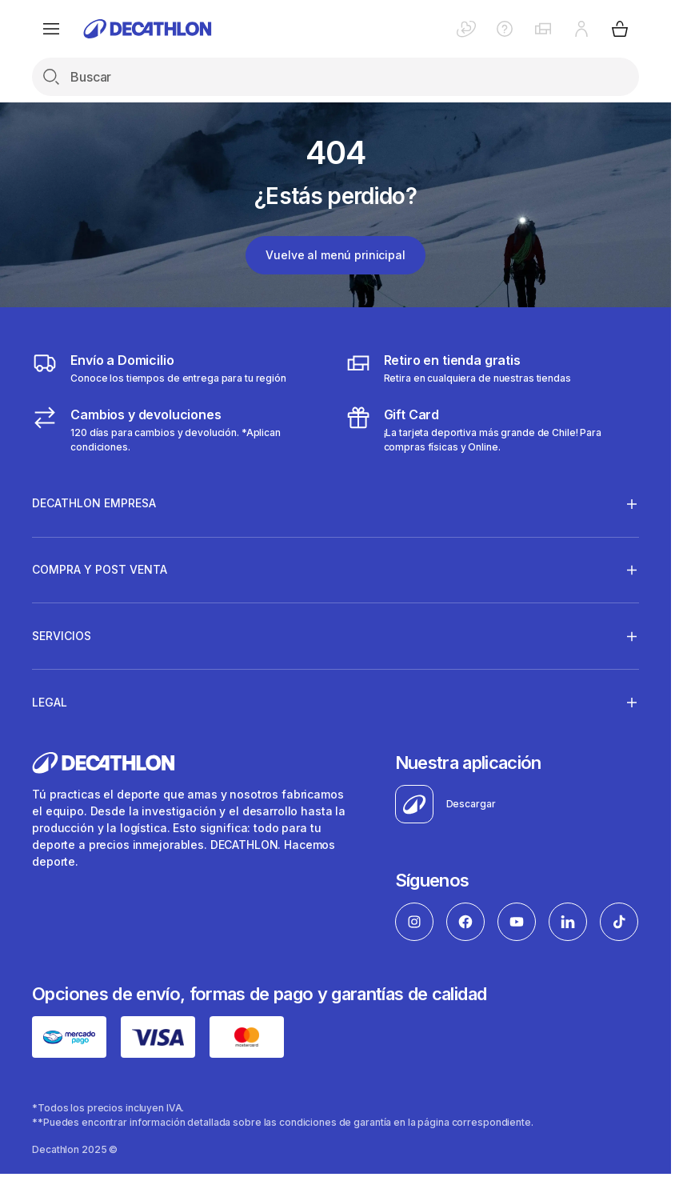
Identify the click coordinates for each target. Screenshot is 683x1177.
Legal (49, 701)
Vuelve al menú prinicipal (335, 255)
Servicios (61, 636)
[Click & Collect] (458, 368)
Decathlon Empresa (94, 503)
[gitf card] (492, 429)
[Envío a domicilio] (159, 368)
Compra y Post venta (99, 569)
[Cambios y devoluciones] (179, 429)
